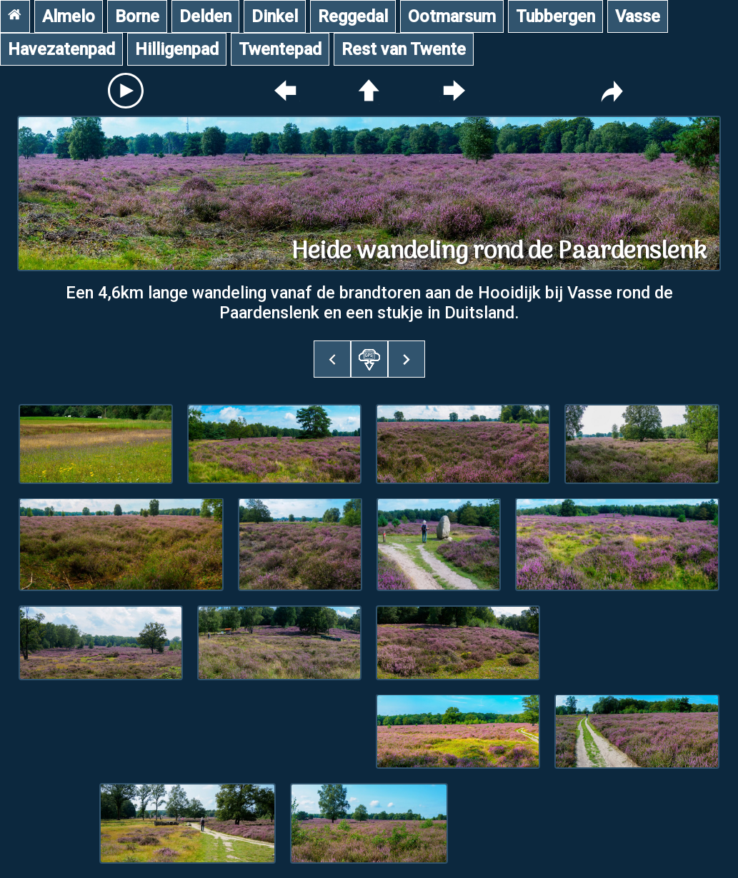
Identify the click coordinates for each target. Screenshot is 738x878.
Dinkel (274, 16)
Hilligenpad (177, 49)
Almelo (68, 16)
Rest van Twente (403, 49)
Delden (205, 16)
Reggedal (353, 16)
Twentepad (280, 49)
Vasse (637, 16)
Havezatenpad (61, 49)
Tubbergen (555, 16)
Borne (137, 16)
